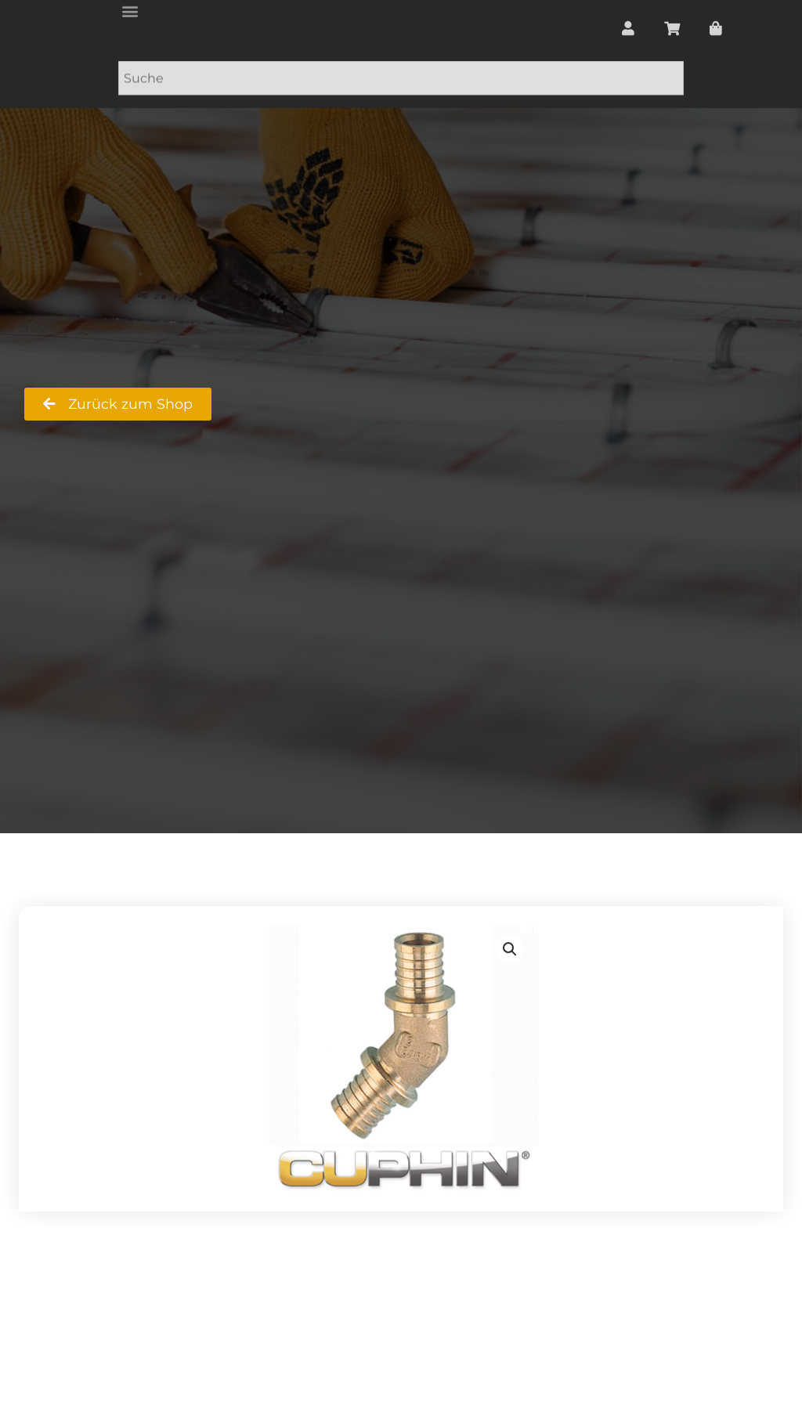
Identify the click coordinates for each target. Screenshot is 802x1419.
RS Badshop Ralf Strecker (113, 376)
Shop (256, 376)
